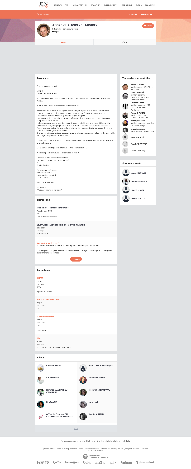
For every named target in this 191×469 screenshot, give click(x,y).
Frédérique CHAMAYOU (99, 389)
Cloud (139, 5)
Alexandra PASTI (54, 365)
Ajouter (149, 26)
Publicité (65, 449)
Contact (58, 449)
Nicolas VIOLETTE (138, 198)
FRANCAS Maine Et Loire (48, 299)
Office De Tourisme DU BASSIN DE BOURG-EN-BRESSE (59, 415)
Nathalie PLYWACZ (139, 181)
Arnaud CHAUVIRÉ (138, 129)
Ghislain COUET (137, 190)
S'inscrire (133, 14)
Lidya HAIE (93, 402)
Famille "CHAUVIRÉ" (139, 144)
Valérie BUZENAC (96, 414)
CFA (39, 338)
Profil (64, 42)
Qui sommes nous (48, 449)
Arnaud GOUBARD (138, 173)
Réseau (125, 42)
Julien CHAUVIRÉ (137, 92)
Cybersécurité (111, 5)
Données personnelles (92, 449)
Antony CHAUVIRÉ (138, 121)
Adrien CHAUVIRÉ (138, 85)
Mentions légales (122, 449)
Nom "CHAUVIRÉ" (138, 137)
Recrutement (73, 449)
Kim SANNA (51, 402)
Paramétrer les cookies (108, 449)
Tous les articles (134, 449)
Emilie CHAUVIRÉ (137, 102)
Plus (76, 429)
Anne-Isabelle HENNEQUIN (101, 365)
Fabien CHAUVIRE (138, 113)
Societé (81, 449)
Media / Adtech (80, 5)
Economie (150, 5)
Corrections (144, 449)
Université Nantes (45, 316)
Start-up (95, 5)
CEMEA (40, 278)
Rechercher (44, 14)
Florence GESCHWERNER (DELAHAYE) (57, 391)
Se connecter (146, 14)
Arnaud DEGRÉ (52, 377)
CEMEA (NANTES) (138, 150)
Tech (67, 5)
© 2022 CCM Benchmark (95, 451)
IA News (58, 5)
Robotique (127, 5)
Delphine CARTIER (97, 377)
